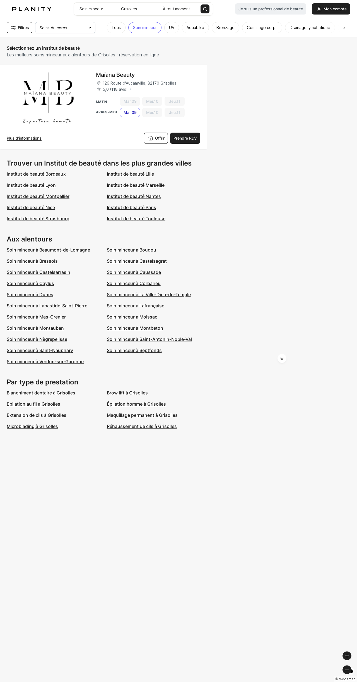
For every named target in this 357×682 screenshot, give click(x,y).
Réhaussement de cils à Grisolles (142, 426)
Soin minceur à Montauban (35, 328)
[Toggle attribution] (351, 677)
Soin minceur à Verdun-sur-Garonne (45, 361)
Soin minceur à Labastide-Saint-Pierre (47, 305)
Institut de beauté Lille (130, 174)
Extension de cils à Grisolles (36, 415)
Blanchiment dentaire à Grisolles (41, 393)
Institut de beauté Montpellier (38, 196)
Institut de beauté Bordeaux (36, 174)
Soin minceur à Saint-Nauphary (40, 350)
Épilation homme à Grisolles (136, 404)
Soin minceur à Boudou (131, 250)
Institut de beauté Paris (131, 207)
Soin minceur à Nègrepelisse (37, 339)
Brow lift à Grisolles (127, 393)
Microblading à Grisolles (32, 426)
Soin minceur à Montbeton (135, 328)
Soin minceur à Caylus (30, 283)
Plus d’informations (24, 138)
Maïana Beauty (115, 74)
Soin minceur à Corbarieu (134, 283)
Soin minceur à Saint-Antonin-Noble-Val (149, 339)
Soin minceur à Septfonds (134, 350)
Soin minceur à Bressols (32, 261)
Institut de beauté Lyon (31, 185)
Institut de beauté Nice (31, 207)
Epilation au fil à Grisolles (33, 404)
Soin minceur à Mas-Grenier (36, 317)
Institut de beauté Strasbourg (38, 218)
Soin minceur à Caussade (134, 272)
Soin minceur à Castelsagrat (137, 261)
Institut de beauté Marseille (136, 185)
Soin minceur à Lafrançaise (135, 305)
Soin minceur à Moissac (132, 317)
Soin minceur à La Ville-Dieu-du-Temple (149, 294)
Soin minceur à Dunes (30, 294)
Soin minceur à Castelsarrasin (38, 272)
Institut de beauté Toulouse (136, 218)
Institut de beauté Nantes (134, 196)
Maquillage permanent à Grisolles (142, 415)
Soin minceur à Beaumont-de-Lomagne (48, 250)
